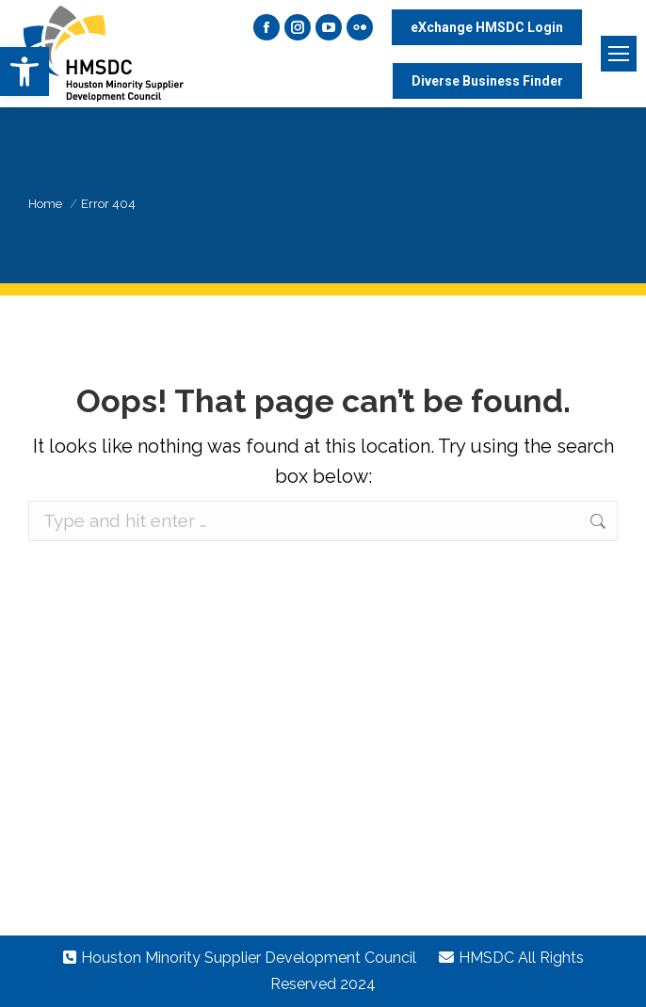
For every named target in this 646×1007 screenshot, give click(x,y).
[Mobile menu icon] (619, 54)
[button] (24, 71)
